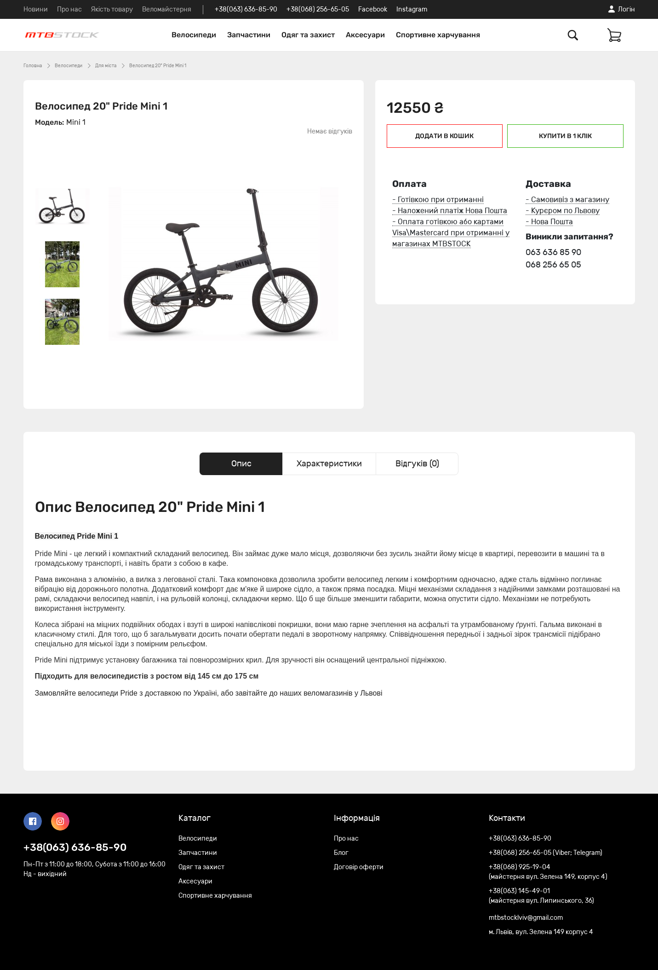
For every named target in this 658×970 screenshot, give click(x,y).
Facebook (372, 9)
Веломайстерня (166, 9)
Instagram (411, 9)
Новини (35, 9)
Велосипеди (194, 34)
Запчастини (248, 34)
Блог (341, 853)
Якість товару (112, 9)
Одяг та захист (308, 34)
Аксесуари (365, 34)
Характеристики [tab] (329, 464)
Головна (32, 66)
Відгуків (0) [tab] (417, 464)
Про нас (69, 9)
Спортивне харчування (438, 34)
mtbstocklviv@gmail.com (526, 918)
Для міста (105, 66)
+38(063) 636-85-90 (246, 9)
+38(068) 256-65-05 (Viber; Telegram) (545, 853)
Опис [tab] (241, 464)
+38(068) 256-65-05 (317, 9)
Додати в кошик (444, 136)
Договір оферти (358, 867)
